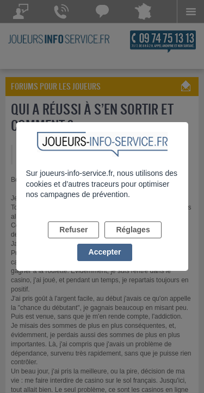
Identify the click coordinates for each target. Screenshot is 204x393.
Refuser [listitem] (73, 229)
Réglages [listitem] (133, 229)
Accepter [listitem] (105, 252)
